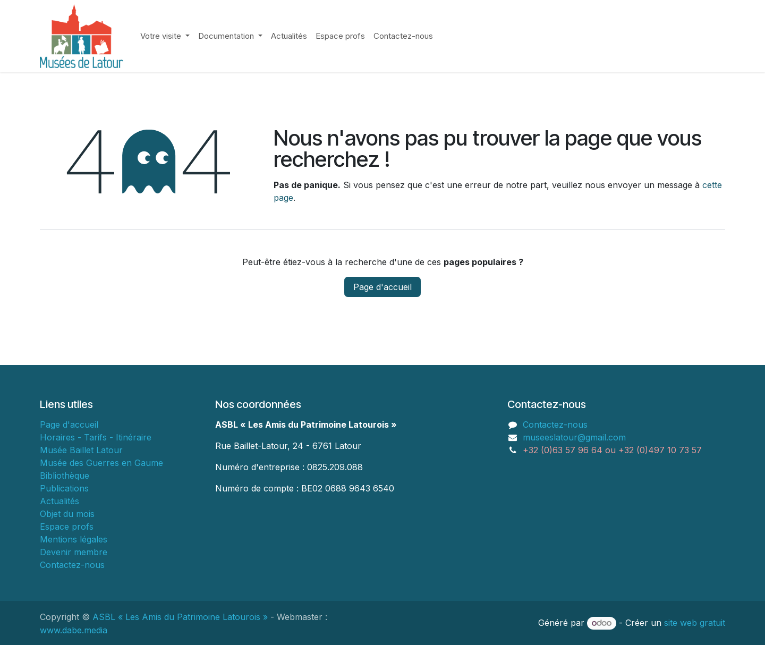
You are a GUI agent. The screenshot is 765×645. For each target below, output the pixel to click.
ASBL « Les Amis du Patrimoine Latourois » (180, 617)
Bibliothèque (64, 475)
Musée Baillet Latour (81, 450)
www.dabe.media (73, 630)
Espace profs (67, 526)
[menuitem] (165, 36)
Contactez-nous (72, 564)
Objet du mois (67, 513)
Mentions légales (73, 539)
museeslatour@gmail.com (574, 437)
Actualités (59, 501)
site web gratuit (694, 622)
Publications (64, 488)
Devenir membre (73, 552)
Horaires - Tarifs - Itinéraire (95, 437)
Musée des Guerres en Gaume (101, 462)
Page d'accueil (382, 287)
